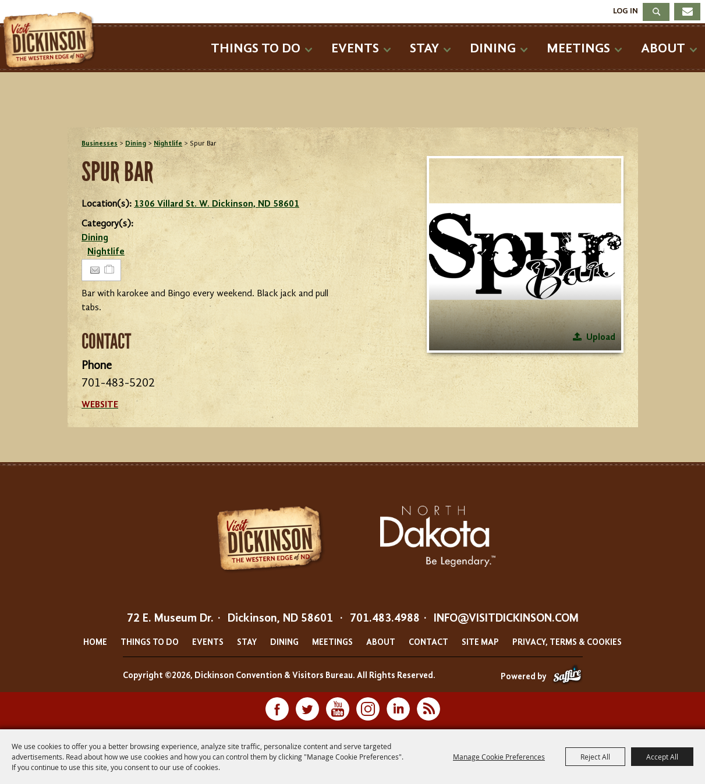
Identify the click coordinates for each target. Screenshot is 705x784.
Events (355, 48)
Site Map (480, 642)
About (663, 48)
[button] (525, 254)
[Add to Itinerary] (110, 270)
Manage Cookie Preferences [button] (499, 756)
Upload (600, 337)
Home (95, 642)
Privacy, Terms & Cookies (567, 642)
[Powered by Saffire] (567, 677)
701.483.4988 (385, 619)
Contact (428, 642)
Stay (424, 48)
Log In (625, 11)
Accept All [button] (662, 756)
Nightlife (168, 143)
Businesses (100, 143)
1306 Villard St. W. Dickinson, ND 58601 (216, 204)
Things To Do (255, 48)
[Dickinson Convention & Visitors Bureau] (52, 40)
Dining (493, 48)
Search (656, 12)
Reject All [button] (595, 756)
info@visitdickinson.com (506, 619)
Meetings (578, 48)
